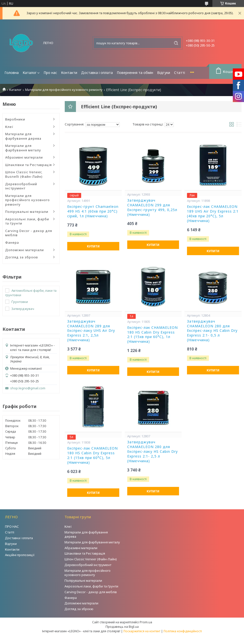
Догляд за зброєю (21, 257)
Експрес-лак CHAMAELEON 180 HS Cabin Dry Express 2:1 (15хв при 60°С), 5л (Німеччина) (92, 455)
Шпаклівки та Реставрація (28, 165)
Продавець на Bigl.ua (122, 626)
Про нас (50, 72)
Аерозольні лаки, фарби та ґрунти (27, 221)
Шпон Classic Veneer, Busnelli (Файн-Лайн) (24, 174)
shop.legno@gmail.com (27, 388)
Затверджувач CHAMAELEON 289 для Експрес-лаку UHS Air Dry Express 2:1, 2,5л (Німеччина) (91, 331)
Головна (11, 72)
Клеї (9, 126)
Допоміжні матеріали (24, 250)
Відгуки (163, 72)
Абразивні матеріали (24, 157)
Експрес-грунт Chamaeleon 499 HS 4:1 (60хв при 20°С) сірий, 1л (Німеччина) (93, 211)
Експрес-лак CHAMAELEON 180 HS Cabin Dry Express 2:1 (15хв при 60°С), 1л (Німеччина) (152, 334)
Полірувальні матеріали (26, 211)
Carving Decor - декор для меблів (28, 233)
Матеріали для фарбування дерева (23, 136)
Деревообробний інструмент (21, 186)
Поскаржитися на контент (141, 631)
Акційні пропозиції (20, 555)
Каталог (30, 72)
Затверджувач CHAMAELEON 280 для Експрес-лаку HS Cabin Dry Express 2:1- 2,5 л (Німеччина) (152, 451)
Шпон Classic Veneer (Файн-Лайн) (90, 559)
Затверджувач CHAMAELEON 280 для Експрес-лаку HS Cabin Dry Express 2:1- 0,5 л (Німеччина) (212, 331)
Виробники (15, 119)
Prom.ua (146, 622)
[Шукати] (176, 43)
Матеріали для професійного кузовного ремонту (64, 90)
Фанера (12, 242)
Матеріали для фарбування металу (23, 147)
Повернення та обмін (135, 72)
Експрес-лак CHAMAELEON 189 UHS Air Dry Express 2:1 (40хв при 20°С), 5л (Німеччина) (213, 213)
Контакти (69, 72)
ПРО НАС (12, 526)
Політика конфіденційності (183, 631)
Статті (179, 72)
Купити (93, 246)
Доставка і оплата (97, 72)
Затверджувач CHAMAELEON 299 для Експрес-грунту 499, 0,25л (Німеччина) (152, 207)
